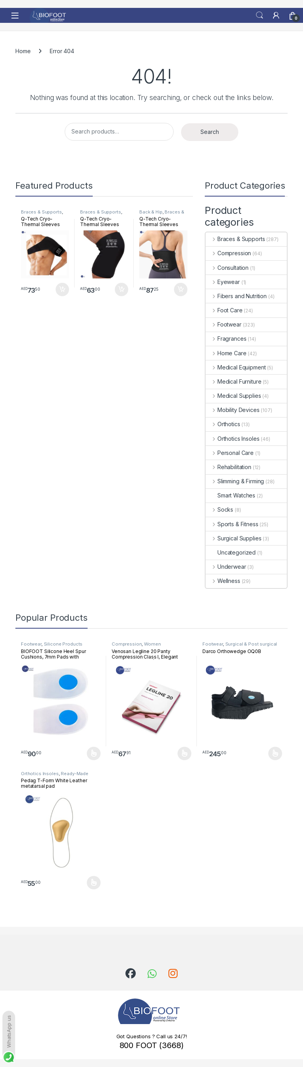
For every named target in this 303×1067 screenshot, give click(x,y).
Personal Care (230, 452)
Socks (219, 509)
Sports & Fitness (232, 524)
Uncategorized (231, 552)
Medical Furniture (233, 381)
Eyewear (223, 281)
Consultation (227, 267)
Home (22, 51)
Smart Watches (230, 495)
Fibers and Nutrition (236, 296)
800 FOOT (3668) (152, 1045)
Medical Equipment (236, 367)
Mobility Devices (233, 409)
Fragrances (226, 338)
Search (259, 15)
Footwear (223, 324)
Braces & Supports (41, 212)
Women (152, 644)
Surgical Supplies (233, 538)
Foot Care (224, 310)
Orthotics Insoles (232, 438)
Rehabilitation (228, 467)
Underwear (226, 566)
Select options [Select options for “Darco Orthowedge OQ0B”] (275, 753)
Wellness (223, 580)
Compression (228, 253)
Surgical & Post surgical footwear (239, 646)
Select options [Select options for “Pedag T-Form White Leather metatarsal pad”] (94, 882)
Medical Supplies (233, 395)
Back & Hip (151, 212)
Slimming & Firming (235, 481)
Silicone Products (63, 644)
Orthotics (223, 424)
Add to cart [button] (62, 289)
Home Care (226, 353)
